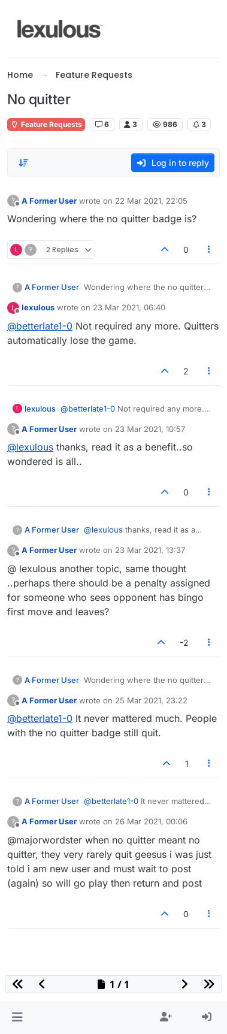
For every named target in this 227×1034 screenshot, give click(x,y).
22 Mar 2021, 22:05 (151, 200)
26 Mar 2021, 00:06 (151, 821)
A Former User (49, 200)
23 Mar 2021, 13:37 (150, 550)
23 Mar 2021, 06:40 (129, 307)
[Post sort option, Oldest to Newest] (23, 163)
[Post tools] (209, 249)
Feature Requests (46, 124)
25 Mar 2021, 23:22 (151, 700)
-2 (184, 642)
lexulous (38, 307)
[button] (17, 1017)
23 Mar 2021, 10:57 (150, 429)
